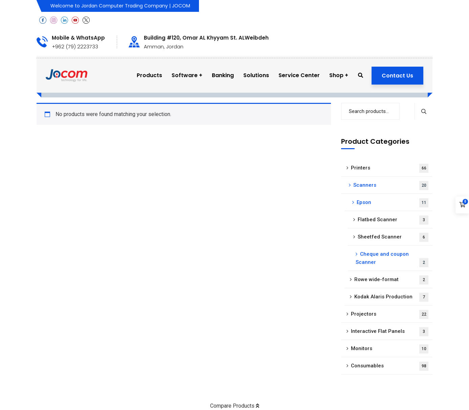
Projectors (389, 314)
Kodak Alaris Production (391, 297)
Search (423, 111)
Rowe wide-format (391, 279)
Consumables (389, 366)
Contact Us (397, 75)
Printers (389, 168)
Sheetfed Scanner (393, 237)
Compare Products (234, 406)
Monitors (389, 349)
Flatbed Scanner (393, 220)
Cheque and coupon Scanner (392, 259)
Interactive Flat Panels (389, 331)
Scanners (390, 185)
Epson (392, 202)
